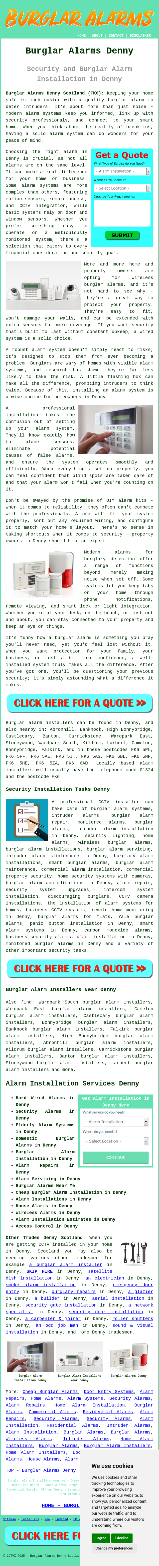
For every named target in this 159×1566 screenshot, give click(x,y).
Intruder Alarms (129, 1425)
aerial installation (118, 1298)
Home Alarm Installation (89, 1405)
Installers (30, 1519)
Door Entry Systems (109, 1391)
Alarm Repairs (25, 1405)
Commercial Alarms (52, 1412)
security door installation (106, 1312)
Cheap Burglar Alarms (50, 1391)
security (59, 950)
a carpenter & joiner (53, 1318)
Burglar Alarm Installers (117, 1445)
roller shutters (132, 1318)
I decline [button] (122, 1538)
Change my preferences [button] (114, 1548)
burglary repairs (74, 1291)
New (47, 1519)
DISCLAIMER (140, 36)
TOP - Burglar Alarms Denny (41, 1470)
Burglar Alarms (83, 1432)
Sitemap (9, 1519)
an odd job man (57, 1325)
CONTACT (116, 36)
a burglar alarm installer (65, 1264)
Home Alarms (46, 1398)
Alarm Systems (85, 1398)
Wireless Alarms (29, 1439)
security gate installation (61, 1305)
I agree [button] (101, 1538)
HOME (81, 36)
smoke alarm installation (41, 1285)
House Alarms (43, 1459)
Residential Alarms (108, 1412)
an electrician (104, 1278)
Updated (61, 1519)
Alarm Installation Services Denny (72, 1084)
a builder (47, 1298)
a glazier (140, 1291)
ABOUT (97, 36)
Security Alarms (130, 1398)
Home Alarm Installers (36, 1452)
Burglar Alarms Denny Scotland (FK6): (55, 93)
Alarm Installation (31, 1432)
